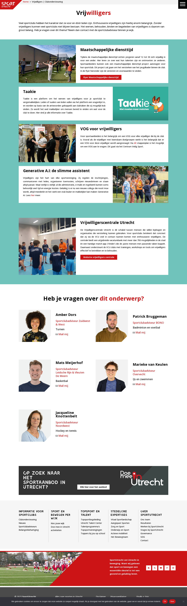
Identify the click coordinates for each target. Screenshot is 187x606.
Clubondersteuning (28, 519)
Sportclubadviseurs (28, 526)
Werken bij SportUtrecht (152, 526)
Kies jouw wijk (57, 523)
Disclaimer (101, 596)
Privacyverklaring (118, 596)
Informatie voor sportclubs (31, 513)
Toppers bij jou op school (93, 533)
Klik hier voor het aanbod (93, 487)
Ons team (145, 519)
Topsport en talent (90, 513)
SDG (143, 536)
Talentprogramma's (90, 526)
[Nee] (183, 601)
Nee (172, 601)
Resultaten (146, 523)
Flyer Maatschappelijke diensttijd (100, 77)
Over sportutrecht (151, 513)
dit (135, 143)
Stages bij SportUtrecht (152, 529)
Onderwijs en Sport (120, 529)
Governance (146, 533)
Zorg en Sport (117, 526)
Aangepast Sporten (120, 523)
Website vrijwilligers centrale (98, 257)
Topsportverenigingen (91, 529)
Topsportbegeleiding (91, 519)
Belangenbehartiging (29, 529)
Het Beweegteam (119, 536)
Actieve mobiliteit (119, 533)
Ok (165, 601)
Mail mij (63, 334)
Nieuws (22, 523)
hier (33, 195)
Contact (144, 540)
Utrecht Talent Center (91, 523)
